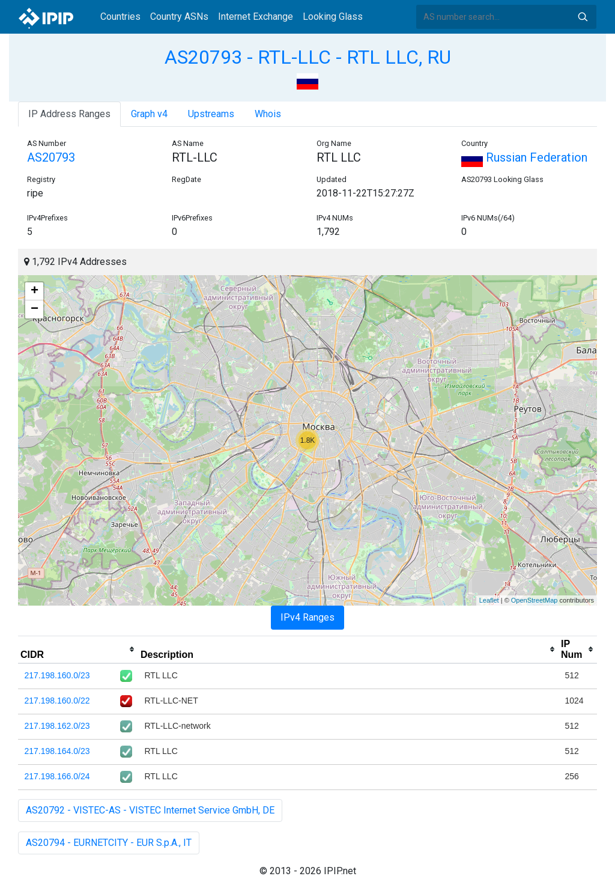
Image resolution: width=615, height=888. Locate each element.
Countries (120, 16)
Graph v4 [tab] (149, 114)
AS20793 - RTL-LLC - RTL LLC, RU (308, 57)
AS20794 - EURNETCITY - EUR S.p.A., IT (109, 842)
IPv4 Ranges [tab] (307, 617)
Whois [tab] (268, 114)
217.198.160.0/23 (57, 675)
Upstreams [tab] (211, 114)
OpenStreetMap (534, 600)
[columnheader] (78, 649)
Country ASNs (179, 16)
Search (582, 16)
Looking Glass (333, 16)
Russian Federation (524, 157)
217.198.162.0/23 (57, 726)
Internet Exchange (255, 16)
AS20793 (51, 157)
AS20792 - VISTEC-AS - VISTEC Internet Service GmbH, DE (150, 810)
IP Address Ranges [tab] (69, 114)
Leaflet (489, 600)
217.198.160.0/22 (57, 700)
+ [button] (34, 291)
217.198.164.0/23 (57, 751)
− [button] (34, 309)
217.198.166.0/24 (57, 776)
